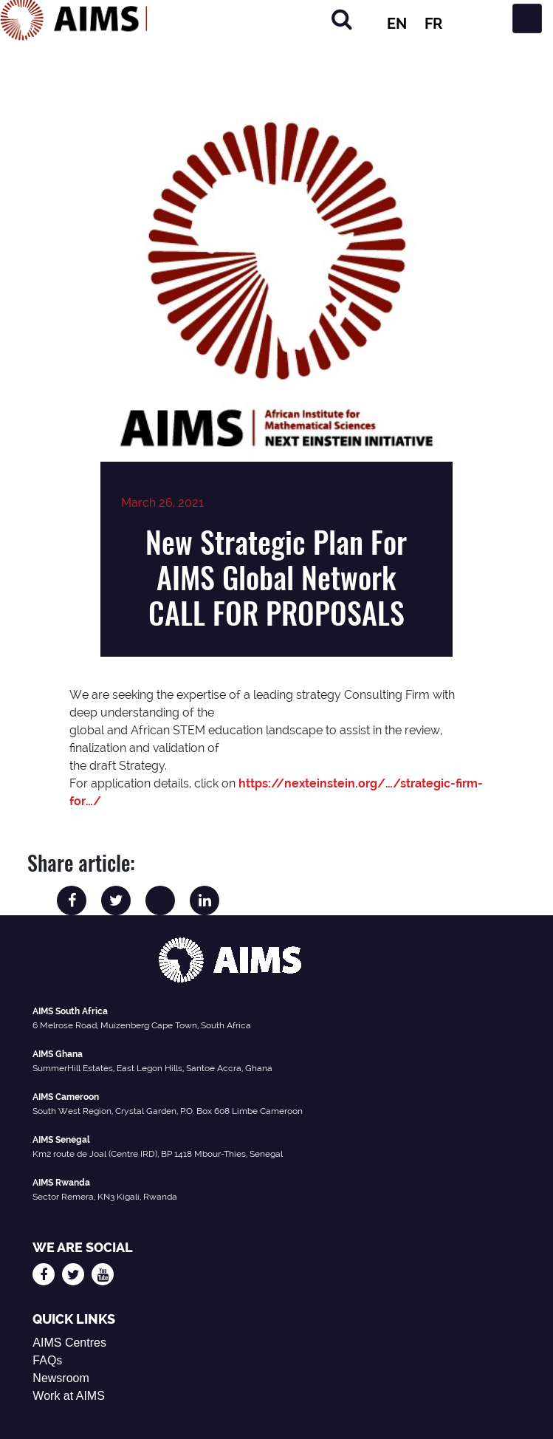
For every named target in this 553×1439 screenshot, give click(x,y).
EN (397, 24)
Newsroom (60, 1378)
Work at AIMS (68, 1396)
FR (433, 24)
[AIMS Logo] (74, 18)
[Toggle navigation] (527, 18)
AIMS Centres (69, 1342)
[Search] (342, 18)
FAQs (47, 1360)
